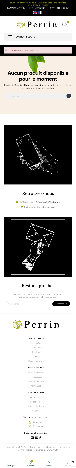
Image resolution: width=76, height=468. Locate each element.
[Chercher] (38, 96)
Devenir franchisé (59, 8)
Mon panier (36, 386)
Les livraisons (37, 8)
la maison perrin (16, 8)
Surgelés (36, 410)
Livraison (36, 352)
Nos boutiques (36, 347)
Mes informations (36, 381)
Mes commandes (36, 372)
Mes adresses (36, 377)
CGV (36, 356)
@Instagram (54, 202)
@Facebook (41, 202)
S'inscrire (61, 303)
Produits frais (36, 397)
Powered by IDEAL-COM (46, 449)
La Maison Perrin (36, 343)
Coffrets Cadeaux (36, 406)
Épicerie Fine (36, 402)
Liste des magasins (46, 207)
